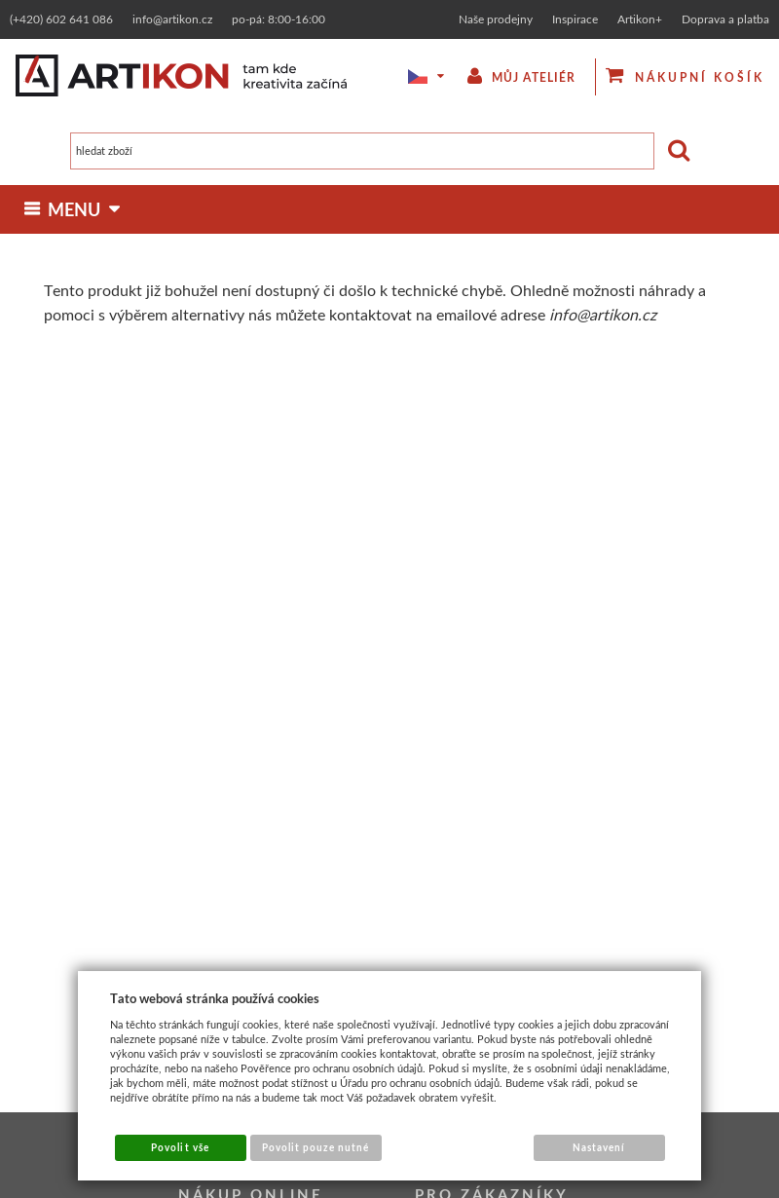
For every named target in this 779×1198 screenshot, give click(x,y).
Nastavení (599, 1147)
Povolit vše (179, 1147)
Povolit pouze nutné (316, 1147)
